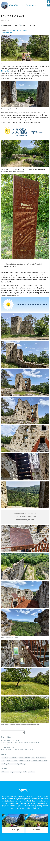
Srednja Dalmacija (20, 764)
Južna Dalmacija (41, 757)
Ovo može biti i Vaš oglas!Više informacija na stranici (25, 516)
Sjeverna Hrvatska (24, 761)
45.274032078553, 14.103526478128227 (17, 30)
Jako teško (32, 772)
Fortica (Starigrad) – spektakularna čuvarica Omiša (18, 749)
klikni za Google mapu (6, 32)
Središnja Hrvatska (7, 764)
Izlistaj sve (5, 757)
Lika (3, 761)
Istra (33, 757)
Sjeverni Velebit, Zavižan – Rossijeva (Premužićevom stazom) (21, 742)
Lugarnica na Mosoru (9, 747)
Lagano (13, 772)
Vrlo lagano (5, 772)
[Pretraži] (23, 732)
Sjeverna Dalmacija (11, 761)
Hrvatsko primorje (24, 757)
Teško (25, 772)
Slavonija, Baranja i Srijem (39, 761)
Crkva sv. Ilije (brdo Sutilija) (11, 740)
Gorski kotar (13, 757)
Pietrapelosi (5, 71)
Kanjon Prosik (7, 745)
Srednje (19, 772)
